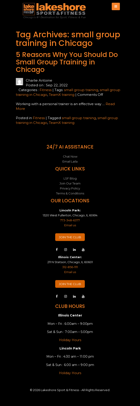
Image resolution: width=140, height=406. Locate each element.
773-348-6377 (70, 220)
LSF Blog (70, 178)
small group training (81, 90)
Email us (70, 225)
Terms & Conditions (70, 193)
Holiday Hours (70, 340)
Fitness (46, 90)
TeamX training (61, 94)
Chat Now (70, 156)
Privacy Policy (70, 188)
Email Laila (70, 161)
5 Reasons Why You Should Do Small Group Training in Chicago (67, 62)
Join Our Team (70, 183)
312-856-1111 (70, 267)
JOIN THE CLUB (70, 237)
